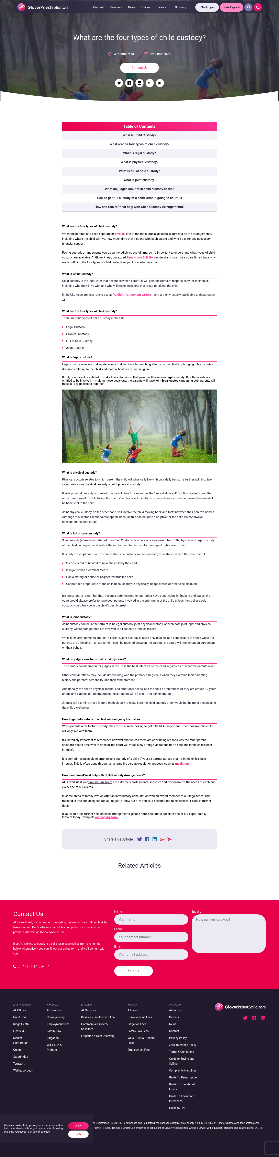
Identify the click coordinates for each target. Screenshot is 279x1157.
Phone (118, 929)
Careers (161, 7)
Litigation (53, 1038)
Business (116, 7)
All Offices (19, 1010)
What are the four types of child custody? (139, 144)
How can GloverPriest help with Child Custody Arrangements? (139, 207)
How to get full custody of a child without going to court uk (139, 198)
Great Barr (19, 1017)
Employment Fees (139, 1049)
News (131, 7)
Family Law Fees (138, 1031)
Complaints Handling (182, 1070)
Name (118, 911)
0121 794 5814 (31, 966)
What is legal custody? (139, 153)
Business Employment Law (98, 1017)
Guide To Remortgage (183, 1077)
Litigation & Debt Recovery (97, 1036)
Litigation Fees (137, 1024)
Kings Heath (21, 1024)
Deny (78, 1134)
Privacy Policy (178, 1038)
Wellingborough (23, 1070)
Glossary (180, 7)
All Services (54, 1010)
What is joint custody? (139, 180)
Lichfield (18, 1031)
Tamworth (19, 1063)
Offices (146, 7)
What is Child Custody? (139, 135)
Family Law (54, 1031)
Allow (78, 1125)
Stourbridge (20, 1056)
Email (117, 946)
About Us (175, 1010)
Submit (133, 971)
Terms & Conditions (181, 1051)
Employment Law (58, 1024)
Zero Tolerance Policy (182, 1044)
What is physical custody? (139, 162)
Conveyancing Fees (140, 1017)
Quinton (18, 1049)
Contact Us (140, 68)
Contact (174, 1031)
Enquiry (196, 911)
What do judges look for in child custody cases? (139, 189)
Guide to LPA (177, 1108)
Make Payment (231, 7)
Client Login (207, 7)
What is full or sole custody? (139, 171)
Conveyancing (56, 1017)
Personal (98, 7)
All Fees (133, 1010)
